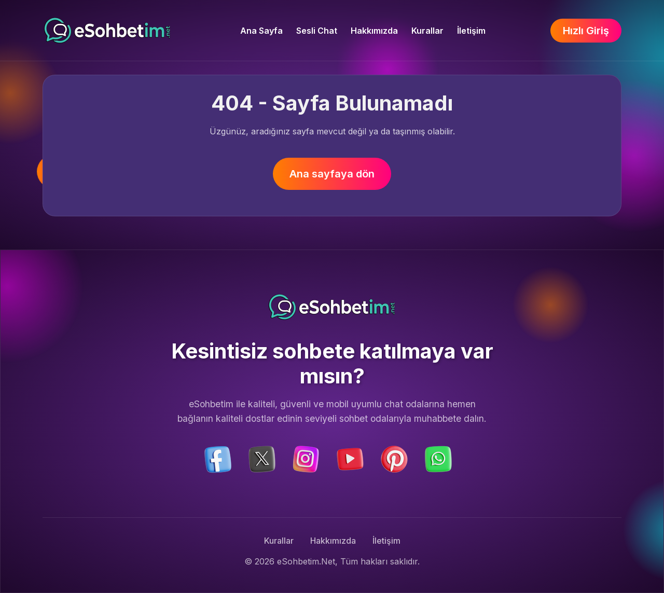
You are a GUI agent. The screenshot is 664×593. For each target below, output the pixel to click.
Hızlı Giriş (586, 30)
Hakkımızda (374, 30)
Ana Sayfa (261, 30)
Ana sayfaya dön (332, 174)
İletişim (471, 30)
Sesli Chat (316, 30)
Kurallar (427, 30)
